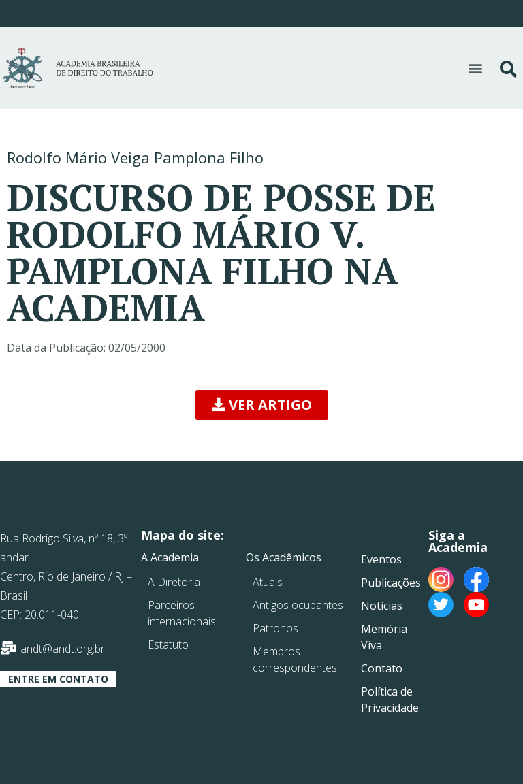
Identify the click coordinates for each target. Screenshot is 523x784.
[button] (475, 67)
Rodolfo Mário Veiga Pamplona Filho (135, 157)
